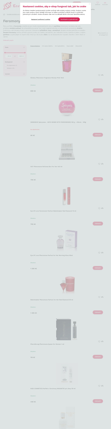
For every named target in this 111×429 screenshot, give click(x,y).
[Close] (89, 4)
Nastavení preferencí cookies (40, 19)
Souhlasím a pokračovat (69, 19)
